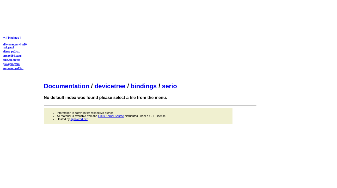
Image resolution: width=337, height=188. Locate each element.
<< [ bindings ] (12, 37)
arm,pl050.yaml (12, 55)
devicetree (110, 86)
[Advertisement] (150, 40)
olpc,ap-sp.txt (11, 59)
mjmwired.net (79, 119)
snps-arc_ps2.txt (13, 68)
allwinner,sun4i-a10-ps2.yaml (15, 46)
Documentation (66, 86)
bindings (144, 86)
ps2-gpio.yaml (11, 64)
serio (169, 86)
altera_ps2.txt (11, 51)
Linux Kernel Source (111, 116)
